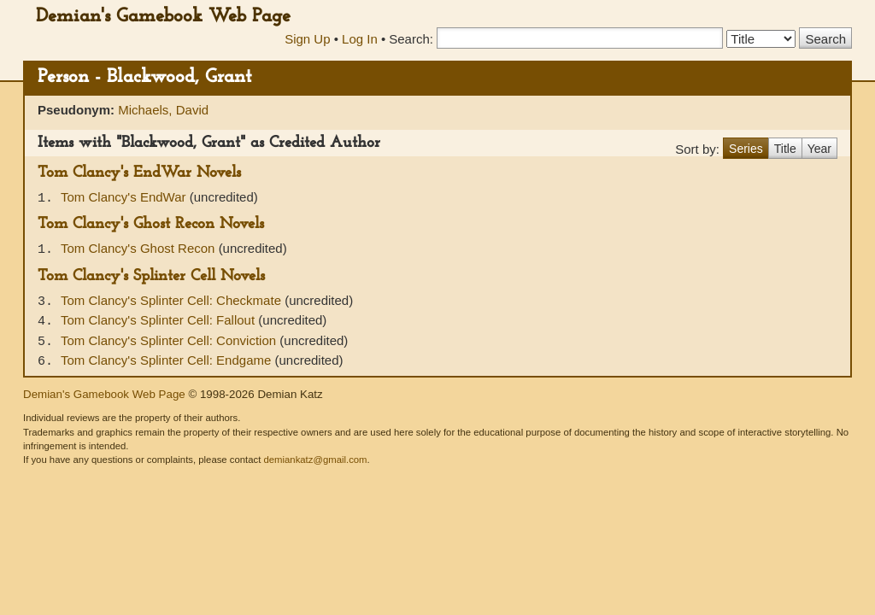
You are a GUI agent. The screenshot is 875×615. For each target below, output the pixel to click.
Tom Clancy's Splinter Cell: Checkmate (173, 300)
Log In (360, 39)
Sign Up (307, 39)
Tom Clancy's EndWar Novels (139, 173)
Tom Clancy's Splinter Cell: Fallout (159, 320)
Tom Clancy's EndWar (125, 197)
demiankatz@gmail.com (315, 459)
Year (819, 148)
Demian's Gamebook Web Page (163, 16)
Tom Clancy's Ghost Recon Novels (151, 224)
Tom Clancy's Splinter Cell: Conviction (170, 340)
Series (746, 148)
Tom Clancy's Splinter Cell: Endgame (167, 360)
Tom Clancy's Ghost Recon (140, 248)
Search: (411, 39)
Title (785, 148)
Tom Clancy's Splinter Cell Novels (151, 276)
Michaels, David (163, 109)
